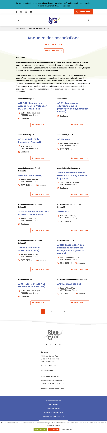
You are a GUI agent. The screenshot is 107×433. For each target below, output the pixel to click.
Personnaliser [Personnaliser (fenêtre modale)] (67, 430)
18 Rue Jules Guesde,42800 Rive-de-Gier (29, 180)
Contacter (25, 118)
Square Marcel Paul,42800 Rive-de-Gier (68, 289)
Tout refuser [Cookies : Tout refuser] (53, 430)
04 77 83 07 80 (48, 366)
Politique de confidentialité (53, 412)
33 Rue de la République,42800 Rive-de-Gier (69, 258)
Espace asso (83, 11)
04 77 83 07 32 (66, 294)
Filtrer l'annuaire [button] (53, 50)
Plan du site (53, 405)
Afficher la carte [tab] (53, 44)
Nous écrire (47, 370)
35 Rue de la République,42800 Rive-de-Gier (30, 114)
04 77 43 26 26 (26, 185)
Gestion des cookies (53, 401)
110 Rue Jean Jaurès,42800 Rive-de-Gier (29, 256)
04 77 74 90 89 (26, 260)
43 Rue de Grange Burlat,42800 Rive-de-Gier (70, 183)
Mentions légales (54, 409)
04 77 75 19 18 (66, 149)
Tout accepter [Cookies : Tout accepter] (40, 430)
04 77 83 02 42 (66, 221)
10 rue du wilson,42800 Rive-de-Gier (29, 147)
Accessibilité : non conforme (53, 416)
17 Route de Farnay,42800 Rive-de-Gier (68, 217)
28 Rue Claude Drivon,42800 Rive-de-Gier (29, 219)
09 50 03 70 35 (66, 263)
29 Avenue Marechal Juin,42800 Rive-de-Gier (70, 144)
